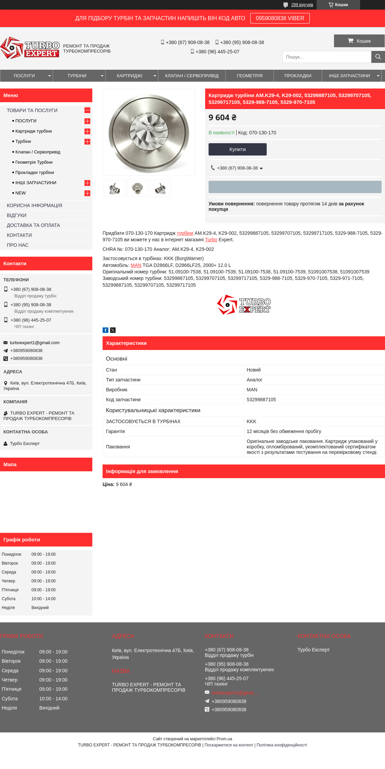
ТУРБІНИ (77, 75)
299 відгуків (302, 4)
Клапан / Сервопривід (37, 151)
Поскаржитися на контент (228, 745)
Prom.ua (224, 739)
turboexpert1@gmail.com (34, 342)
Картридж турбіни (33, 131)
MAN (136, 265)
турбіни (185, 233)
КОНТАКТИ (19, 235)
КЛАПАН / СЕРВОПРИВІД (191, 75)
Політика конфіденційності (281, 745)
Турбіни (23, 141)
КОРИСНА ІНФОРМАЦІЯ (34, 205)
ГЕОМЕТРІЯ (250, 75)
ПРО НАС (17, 245)
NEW (20, 192)
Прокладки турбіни (34, 172)
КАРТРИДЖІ (130, 75)
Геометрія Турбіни (34, 162)
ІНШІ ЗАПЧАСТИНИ (349, 75)
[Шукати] (378, 57)
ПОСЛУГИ (24, 75)
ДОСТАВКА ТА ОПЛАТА (33, 225)
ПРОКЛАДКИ (297, 75)
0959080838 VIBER (280, 18)
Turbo (211, 239)
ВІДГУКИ (16, 215)
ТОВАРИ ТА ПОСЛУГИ (32, 110)
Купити (237, 149)
